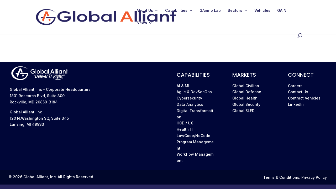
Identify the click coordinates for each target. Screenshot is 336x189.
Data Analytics (190, 104)
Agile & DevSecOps (194, 92)
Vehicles (262, 11)
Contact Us (298, 92)
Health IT (185, 129)
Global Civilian (245, 85)
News (141, 23)
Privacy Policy (314, 177)
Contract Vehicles (304, 98)
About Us (144, 11)
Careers (295, 85)
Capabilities (176, 11)
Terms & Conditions (281, 177)
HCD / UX (185, 123)
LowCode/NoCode (193, 135)
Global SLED (243, 110)
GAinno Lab (210, 11)
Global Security (246, 104)
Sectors (235, 11)
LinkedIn (296, 104)
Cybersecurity (189, 98)
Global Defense (246, 92)
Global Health (245, 98)
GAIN (281, 11)
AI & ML (183, 85)
